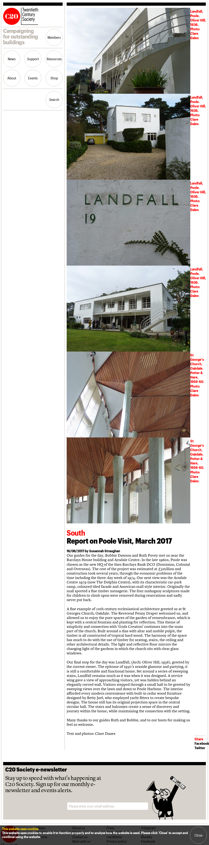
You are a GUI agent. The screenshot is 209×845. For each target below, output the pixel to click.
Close (198, 835)
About (11, 78)
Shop (54, 78)
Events (33, 78)
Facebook (201, 743)
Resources (54, 59)
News (12, 59)
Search (54, 99)
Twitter (199, 748)
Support (33, 59)
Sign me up (161, 806)
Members (54, 37)
